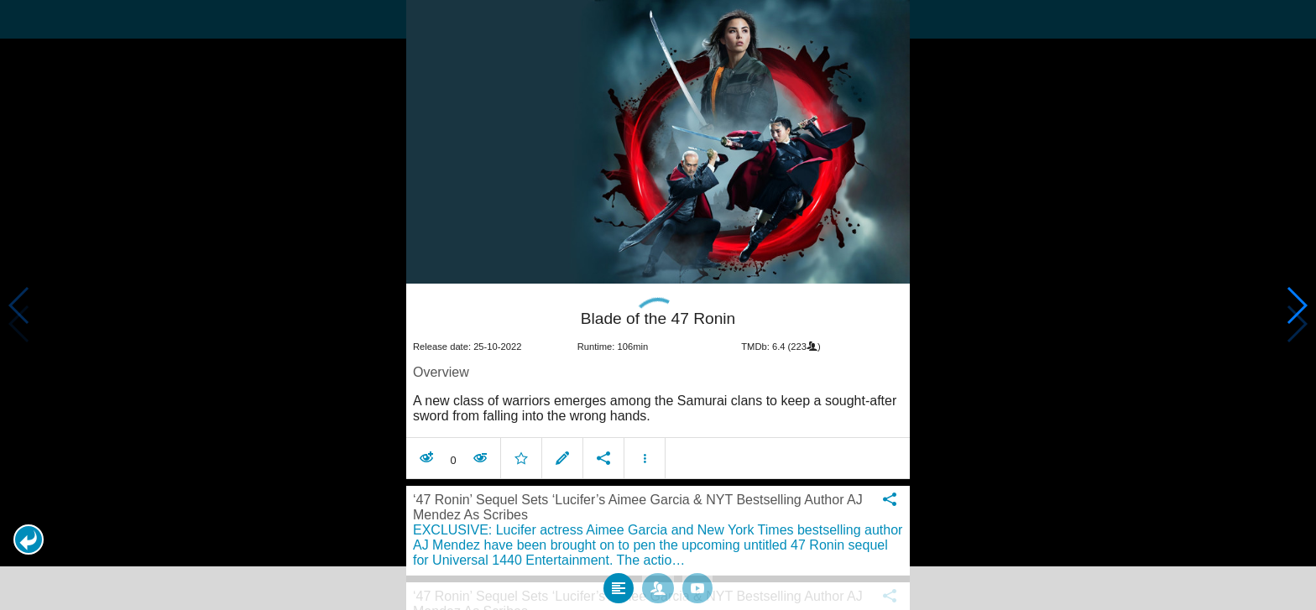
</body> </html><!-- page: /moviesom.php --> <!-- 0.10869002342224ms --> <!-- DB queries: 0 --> (658, 305)
